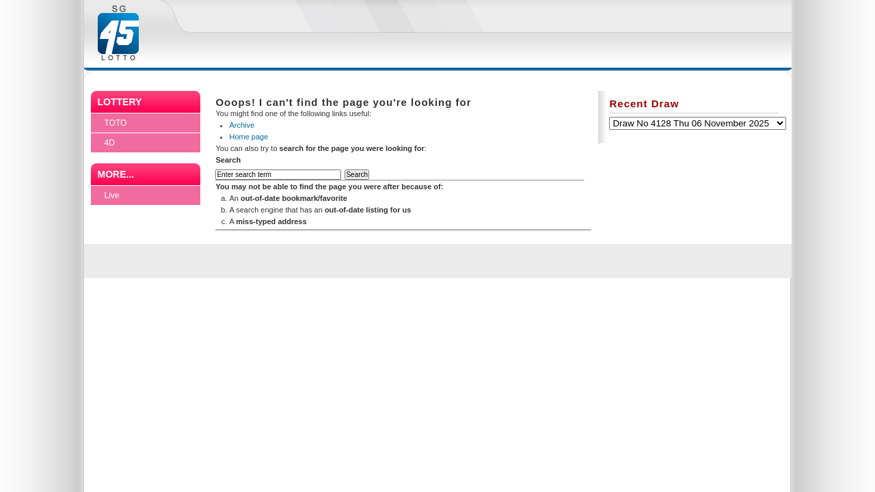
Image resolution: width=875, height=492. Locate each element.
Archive (241, 125)
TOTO (116, 123)
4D (110, 143)
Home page (248, 137)
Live (112, 195)
